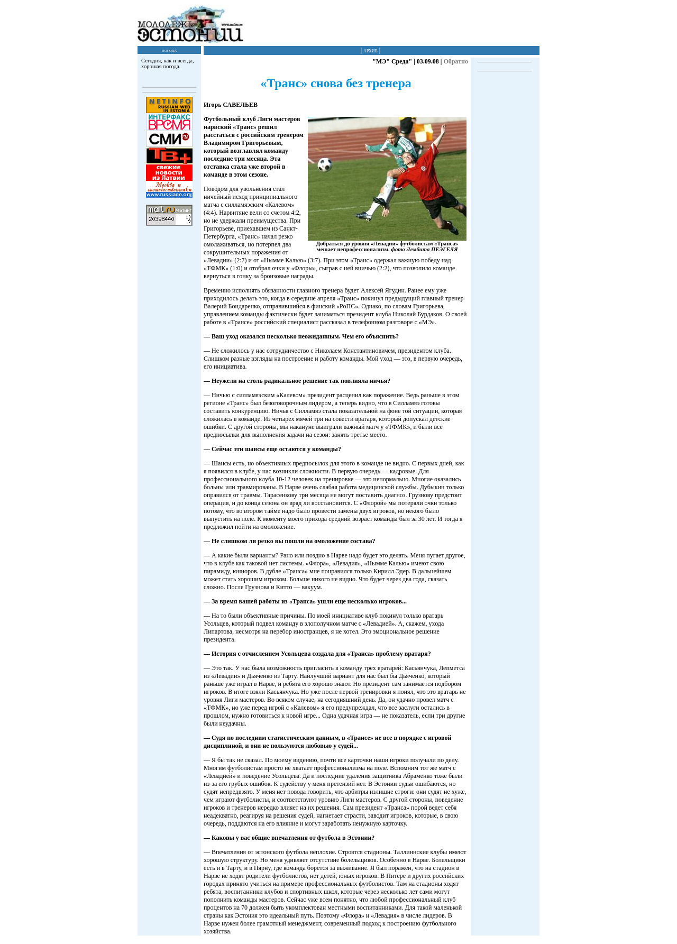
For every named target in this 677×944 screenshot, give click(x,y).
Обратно (455, 61)
